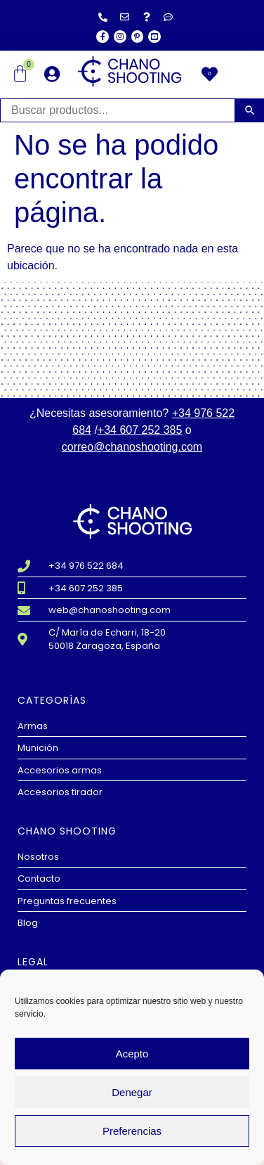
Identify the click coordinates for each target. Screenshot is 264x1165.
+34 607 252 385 (140, 430)
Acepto (132, 1054)
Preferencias (132, 1131)
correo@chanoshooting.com (132, 447)
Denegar (132, 1092)
